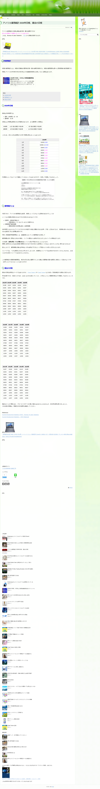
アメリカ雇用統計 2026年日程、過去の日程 (18, 549)
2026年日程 (7, 95)
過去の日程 (7, 99)
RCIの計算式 (11, 679)
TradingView (28, 14)
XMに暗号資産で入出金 (13, 575)
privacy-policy (44, 14)
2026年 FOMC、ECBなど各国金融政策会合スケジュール (21, 588)
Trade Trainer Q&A (12, 725)
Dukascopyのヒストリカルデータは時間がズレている (20, 582)
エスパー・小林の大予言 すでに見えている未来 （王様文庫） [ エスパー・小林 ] (21, 778)
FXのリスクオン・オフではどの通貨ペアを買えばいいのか (21, 686)
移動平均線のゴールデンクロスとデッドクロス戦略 (20, 699)
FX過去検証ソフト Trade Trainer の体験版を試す (19, 627)
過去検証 (13, 14)
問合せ (50, 14)
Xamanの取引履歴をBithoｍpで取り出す (17, 746)
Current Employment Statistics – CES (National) (15, 417)
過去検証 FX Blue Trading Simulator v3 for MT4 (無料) (20, 569)
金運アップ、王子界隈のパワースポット (17, 735)
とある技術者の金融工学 (9, 468)
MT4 (23, 14)
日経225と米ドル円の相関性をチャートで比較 (19, 692)
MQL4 (18, 14)
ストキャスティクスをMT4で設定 (15, 601)
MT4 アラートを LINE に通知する (16, 666)
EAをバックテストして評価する (15, 712)
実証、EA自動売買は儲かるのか (15, 706)
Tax (33, 14)
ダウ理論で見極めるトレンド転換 (15, 634)
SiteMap (38, 14)
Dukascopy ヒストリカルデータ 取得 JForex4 (18, 536)
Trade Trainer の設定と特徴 (14, 647)
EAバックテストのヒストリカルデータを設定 (18, 608)
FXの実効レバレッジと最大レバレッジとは (18, 660)
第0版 (53, 786)
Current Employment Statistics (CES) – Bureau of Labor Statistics (20, 414)
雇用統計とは (8, 97)
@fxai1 (70, 487)
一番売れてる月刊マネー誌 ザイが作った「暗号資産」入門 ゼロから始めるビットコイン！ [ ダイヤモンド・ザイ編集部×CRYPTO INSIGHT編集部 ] (88, 107)
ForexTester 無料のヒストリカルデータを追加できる (20, 555)
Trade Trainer (41, 272)
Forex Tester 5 (32, 272)
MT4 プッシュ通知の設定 (13, 719)
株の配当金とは (11, 752)
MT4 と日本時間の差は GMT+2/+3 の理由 (17, 614)
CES (24, 35)
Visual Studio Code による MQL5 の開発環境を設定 (20, 542)
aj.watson (81, 31)
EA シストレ (7, 14)
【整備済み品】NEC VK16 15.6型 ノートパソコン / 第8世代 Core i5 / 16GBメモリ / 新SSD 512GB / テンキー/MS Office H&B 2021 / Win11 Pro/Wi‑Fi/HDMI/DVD (37, 434)
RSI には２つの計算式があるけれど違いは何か (19, 595)
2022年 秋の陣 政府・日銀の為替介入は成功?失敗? (20, 673)
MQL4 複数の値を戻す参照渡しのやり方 (17, 621)
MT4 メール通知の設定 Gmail (15, 640)
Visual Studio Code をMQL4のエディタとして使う (19, 562)
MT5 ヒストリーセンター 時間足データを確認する (19, 653)
